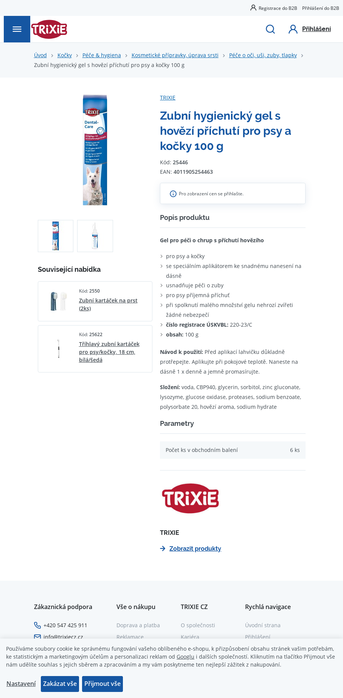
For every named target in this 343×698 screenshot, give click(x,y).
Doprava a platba (138, 625)
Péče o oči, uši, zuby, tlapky (263, 55)
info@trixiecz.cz (63, 637)
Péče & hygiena (101, 55)
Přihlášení (257, 636)
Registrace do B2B (278, 8)
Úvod (40, 55)
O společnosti (198, 625)
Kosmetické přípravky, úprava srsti (175, 55)
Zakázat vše (60, 683)
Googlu (185, 656)
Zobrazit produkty (190, 548)
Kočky (64, 55)
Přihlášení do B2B (320, 8)
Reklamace (130, 636)
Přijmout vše (102, 683)
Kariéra (190, 636)
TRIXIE (167, 97)
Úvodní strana (263, 625)
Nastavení (21, 683)
